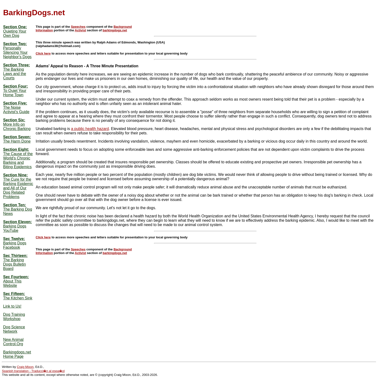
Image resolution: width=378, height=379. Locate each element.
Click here (43, 53)
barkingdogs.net (115, 30)
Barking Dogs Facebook (14, 245)
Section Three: (16, 65)
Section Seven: (17, 137)
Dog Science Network (14, 329)
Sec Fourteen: (16, 277)
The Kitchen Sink (17, 298)
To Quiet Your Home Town (14, 93)
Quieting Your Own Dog (14, 33)
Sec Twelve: (14, 239)
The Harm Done (17, 141)
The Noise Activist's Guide (16, 109)
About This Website (12, 283)
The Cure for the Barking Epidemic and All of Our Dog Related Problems (18, 188)
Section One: (15, 27)
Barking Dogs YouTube (14, 228)
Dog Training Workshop (14, 316)
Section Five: (15, 103)
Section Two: (15, 44)
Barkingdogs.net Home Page (17, 354)
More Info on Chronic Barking (17, 126)
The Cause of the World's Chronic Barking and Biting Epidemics (18, 160)
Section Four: (15, 86)
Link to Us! (12, 306)
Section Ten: (14, 205)
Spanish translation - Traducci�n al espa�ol (33, 371)
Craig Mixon (25, 367)
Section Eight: (16, 149)
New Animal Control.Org (13, 342)
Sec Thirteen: (15, 256)
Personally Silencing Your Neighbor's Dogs (17, 52)
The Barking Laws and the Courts (14, 73)
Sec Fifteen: (14, 294)
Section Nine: (15, 175)
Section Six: (14, 120)
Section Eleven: (17, 222)
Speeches (78, 26)
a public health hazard (90, 129)
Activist (80, 30)
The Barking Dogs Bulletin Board (14, 264)
